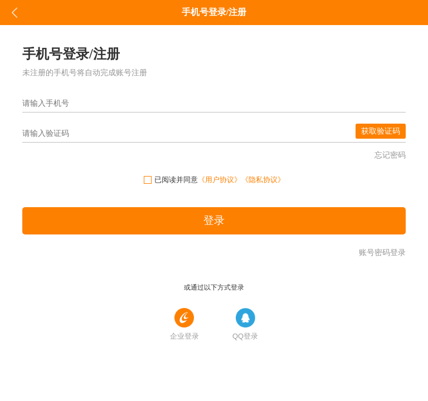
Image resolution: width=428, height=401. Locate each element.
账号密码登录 (382, 252)
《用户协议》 (219, 179)
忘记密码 (390, 155)
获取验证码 (380, 131)
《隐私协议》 (263, 179)
